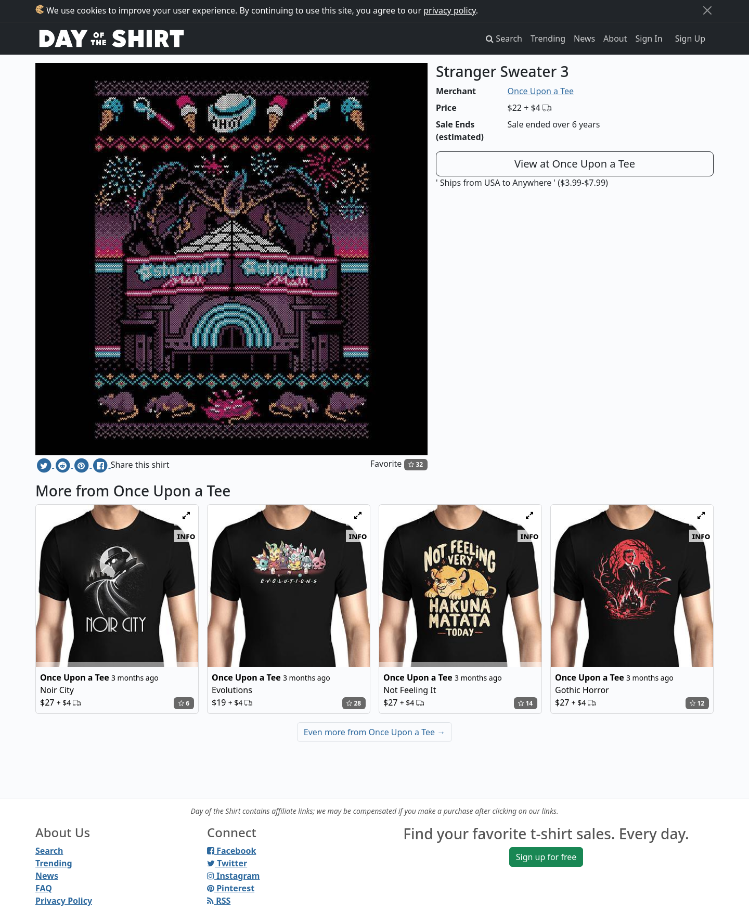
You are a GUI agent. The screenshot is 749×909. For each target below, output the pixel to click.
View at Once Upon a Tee (574, 164)
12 (697, 703)
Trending (548, 38)
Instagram (233, 875)
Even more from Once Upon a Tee (374, 732)
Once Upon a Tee (541, 91)
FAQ (43, 888)
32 (415, 464)
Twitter (227, 863)
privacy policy (449, 10)
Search (49, 850)
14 (525, 703)
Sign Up (690, 38)
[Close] (707, 10)
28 (353, 703)
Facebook (231, 850)
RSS (218, 900)
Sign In (649, 38)
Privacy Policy (63, 900)
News (584, 38)
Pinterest (230, 888)
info (186, 536)
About (615, 38)
